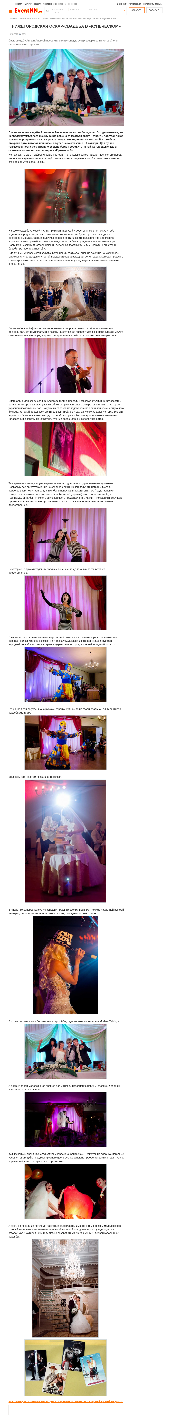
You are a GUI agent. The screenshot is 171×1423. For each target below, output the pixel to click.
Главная (12, 18)
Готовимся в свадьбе (37, 18)
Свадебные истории (57, 18)
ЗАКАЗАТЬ (137, 10)
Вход (119, 4)
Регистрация (134, 4)
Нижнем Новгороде (67, 4)
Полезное (22, 18)
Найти (47, 11)
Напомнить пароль (152, 4)
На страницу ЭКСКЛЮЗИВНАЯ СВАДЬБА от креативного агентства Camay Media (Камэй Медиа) (66, 1401)
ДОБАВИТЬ (154, 10)
